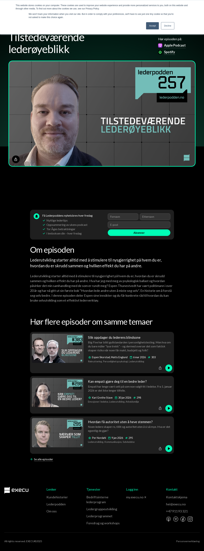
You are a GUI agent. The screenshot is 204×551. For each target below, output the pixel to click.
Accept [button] (152, 26)
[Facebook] (183, 519)
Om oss (51, 511)
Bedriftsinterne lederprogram (97, 499)
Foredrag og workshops (103, 523)
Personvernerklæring (188, 541)
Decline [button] (167, 26)
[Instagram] (190, 519)
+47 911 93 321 (177, 511)
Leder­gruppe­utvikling (101, 509)
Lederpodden (56, 504)
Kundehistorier (57, 497)
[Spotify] (176, 519)
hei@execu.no (176, 504)
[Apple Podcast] (168, 519)
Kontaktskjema (176, 497)
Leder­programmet (99, 516)
